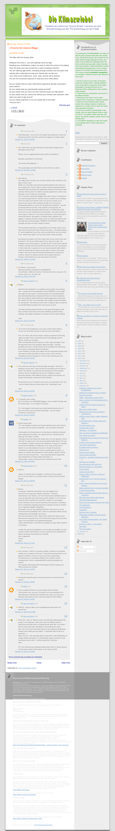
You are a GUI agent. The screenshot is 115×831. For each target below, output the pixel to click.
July (81, 373)
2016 (80, 343)
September (83, 368)
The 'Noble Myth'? (85, 507)
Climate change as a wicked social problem (91, 267)
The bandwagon (84, 505)
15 (65, 603)
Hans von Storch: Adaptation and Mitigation (93, 433)
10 (65, 465)
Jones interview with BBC (87, 455)
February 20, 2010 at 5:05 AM (25, 139)
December (83, 361)
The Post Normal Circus (87, 425)
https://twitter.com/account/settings (24, 794)
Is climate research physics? (88, 447)
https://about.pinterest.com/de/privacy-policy (27, 818)
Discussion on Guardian (87, 462)
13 (65, 573)
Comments (81, 551)
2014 (80, 348)
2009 (80, 534)
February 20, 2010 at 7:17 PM (25, 543)
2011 (80, 356)
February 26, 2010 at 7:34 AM (25, 651)
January (82, 531)
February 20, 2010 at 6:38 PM (25, 481)
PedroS (25, 419)
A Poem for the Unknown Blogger (23, 48)
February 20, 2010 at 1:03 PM (25, 321)
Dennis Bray (85, 168)
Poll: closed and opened (87, 435)
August (82, 371)
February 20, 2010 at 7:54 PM (25, 599)
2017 (80, 341)
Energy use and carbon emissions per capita (94, 502)
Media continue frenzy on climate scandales (93, 488)
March (82, 383)
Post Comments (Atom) (27, 668)
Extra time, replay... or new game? (90, 524)
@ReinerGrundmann (88, 165)
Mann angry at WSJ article (88, 409)
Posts (80, 547)
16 (65, 616)
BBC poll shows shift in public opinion (91, 497)
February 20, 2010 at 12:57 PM (25, 276)
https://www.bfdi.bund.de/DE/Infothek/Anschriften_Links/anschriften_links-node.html (40, 745)
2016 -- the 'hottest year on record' (89, 305)
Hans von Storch (28, 281)
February (83, 385)
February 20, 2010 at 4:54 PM (25, 461)
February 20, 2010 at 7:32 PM (25, 569)
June (81, 376)
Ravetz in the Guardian (87, 452)
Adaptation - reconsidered (88, 430)
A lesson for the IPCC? (86, 472)
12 (65, 547)
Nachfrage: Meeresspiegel (88, 500)
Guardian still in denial (86, 428)
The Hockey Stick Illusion (87, 445)
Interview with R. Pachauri (88, 512)
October (82, 366)
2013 (80, 351)
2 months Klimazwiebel (87, 490)
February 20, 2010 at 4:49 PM (25, 415)
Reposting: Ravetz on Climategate (90, 467)
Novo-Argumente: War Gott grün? (90, 464)
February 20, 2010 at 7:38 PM (25, 582)
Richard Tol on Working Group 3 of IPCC (92, 393)
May (81, 378)
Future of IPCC (84, 469)
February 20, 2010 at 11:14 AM (25, 170)
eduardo (84, 178)
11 (65, 485)
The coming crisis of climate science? (90, 293)
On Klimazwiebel (82, 256)
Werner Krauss (28, 395)
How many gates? (85, 529)
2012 (80, 353)
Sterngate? (83, 526)
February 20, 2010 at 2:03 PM (25, 391)
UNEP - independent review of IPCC (91, 397)
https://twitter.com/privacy (21, 790)
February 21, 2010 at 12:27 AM (25, 612)
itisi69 (25, 586)
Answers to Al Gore (85, 395)
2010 (80, 358)
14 (65, 586)
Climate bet (83, 510)
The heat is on (84, 450)
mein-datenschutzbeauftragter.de (43, 825)
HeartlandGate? (82, 242)
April (81, 380)
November (83, 363)
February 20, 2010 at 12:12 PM (25, 259)
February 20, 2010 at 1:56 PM (25, 358)
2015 (80, 346)
